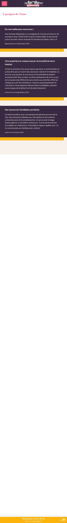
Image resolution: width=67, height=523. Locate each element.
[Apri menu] (4, 3)
